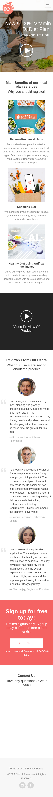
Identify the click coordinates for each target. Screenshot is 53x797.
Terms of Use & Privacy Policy (26, 768)
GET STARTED (26, 643)
